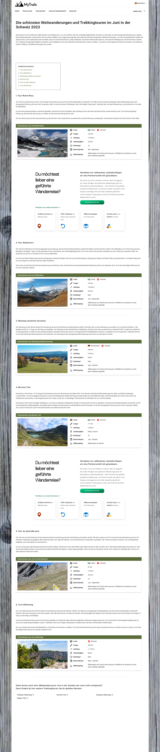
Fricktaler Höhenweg (24, 695)
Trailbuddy (41, 11)
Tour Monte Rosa (26, 70)
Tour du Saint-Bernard (27, 82)
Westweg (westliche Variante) (30, 76)
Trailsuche (27, 11)
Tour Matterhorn (25, 73)
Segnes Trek (21, 698)
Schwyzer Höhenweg (103, 695)
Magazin (72, 11)
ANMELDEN (137, 11)
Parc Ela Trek (61, 695)
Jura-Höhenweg (25, 85)
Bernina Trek (24, 79)
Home (17, 11)
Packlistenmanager (57, 11)
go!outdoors (85, 11)
